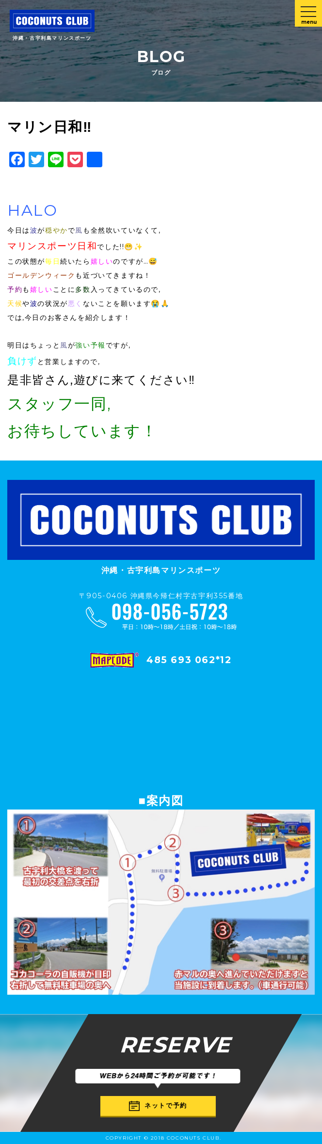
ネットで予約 (158, 1106)
